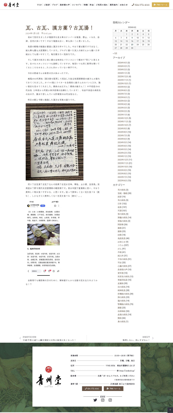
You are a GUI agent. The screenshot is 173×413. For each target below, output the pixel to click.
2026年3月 (122, 66)
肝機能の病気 (123, 294)
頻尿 (120, 197)
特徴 (86, 4)
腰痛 (120, 231)
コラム (121, 245)
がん (120, 249)
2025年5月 (122, 101)
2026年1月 (122, 73)
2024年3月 (122, 149)
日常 (120, 204)
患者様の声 (65, 4)
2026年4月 (122, 63)
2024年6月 (122, 139)
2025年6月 (122, 97)
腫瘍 (120, 308)
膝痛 (120, 228)
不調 (120, 211)
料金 (92, 4)
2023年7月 (122, 177)
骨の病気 (121, 214)
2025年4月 (122, 104)
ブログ (55, 4)
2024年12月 (123, 118)
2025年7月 (122, 94)
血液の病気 (122, 314)
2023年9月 (122, 170)
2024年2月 (122, 153)
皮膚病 (121, 283)
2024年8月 (122, 132)
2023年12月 (123, 160)
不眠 (120, 252)
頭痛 (120, 235)
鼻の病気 (121, 321)
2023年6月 (122, 180)
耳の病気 (121, 190)
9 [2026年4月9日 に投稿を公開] (132, 38)
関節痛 (121, 224)
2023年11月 (123, 163)
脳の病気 (121, 301)
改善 (120, 207)
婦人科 (121, 256)
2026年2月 (122, 69)
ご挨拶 (47, 4)
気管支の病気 (123, 276)
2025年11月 (123, 80)
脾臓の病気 (122, 217)
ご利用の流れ (102, 4)
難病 (120, 318)
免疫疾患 (121, 238)
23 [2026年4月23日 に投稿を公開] (132, 45)
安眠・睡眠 (122, 193)
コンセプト (77, 4)
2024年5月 (122, 142)
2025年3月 (122, 108)
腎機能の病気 (123, 304)
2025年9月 (122, 87)
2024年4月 (122, 146)
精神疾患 (121, 290)
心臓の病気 (122, 266)
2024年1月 (122, 156)
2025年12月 (123, 76)
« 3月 (115, 53)
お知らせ (124, 4)
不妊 (120, 262)
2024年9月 (122, 128)
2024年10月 (123, 125)
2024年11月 (123, 121)
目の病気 (121, 287)
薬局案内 (114, 4)
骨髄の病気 (122, 221)
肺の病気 (121, 297)
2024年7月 (122, 135)
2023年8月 (122, 173)
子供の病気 (122, 259)
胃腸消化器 (122, 280)
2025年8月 (122, 90)
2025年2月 (122, 111)
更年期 (121, 273)
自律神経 (121, 311)
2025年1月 (122, 115)
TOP (39, 4)
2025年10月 (123, 83)
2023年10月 (123, 167)
